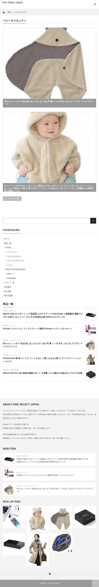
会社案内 (7, 287)
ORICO (6, 311)
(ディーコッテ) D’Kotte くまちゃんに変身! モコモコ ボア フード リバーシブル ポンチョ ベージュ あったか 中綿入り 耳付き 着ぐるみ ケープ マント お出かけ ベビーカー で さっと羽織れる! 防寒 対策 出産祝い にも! (49, 188)
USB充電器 (11, 278)
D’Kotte (8, 248)
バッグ (9, 265)
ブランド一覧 (9, 283)
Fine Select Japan (54, 583)
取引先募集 (8, 296)
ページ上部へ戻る (95, 583)
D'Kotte (6, 325)
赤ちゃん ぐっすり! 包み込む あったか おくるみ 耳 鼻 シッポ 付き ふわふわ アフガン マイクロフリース (49, 102)
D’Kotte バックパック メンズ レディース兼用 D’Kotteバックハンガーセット (37, 328)
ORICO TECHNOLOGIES (15, 269)
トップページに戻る (12, 198)
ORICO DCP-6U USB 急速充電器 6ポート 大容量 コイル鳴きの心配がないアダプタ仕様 (42, 373)
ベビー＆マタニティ (14, 256)
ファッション (12, 252)
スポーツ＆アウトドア (15, 261)
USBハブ (10, 274)
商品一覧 (7, 243)
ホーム (6, 239)
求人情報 (7, 291)
